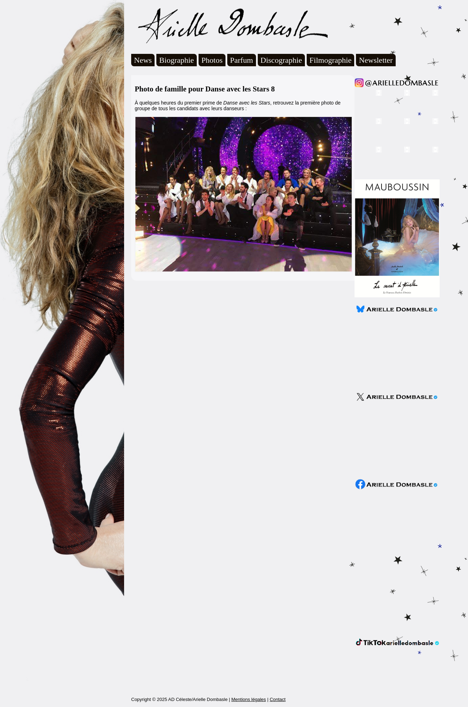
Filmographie (331, 60)
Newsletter (375, 60)
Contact (278, 699)
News (143, 60)
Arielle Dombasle (229, 25)
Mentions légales (248, 699)
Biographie (176, 60)
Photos (212, 60)
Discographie (281, 60)
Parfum (241, 60)
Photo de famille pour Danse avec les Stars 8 (205, 89)
